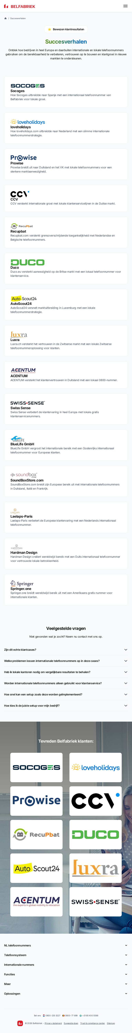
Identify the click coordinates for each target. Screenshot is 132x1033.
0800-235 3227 (51, 1015)
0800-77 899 (70, 1015)
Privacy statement (53, 1023)
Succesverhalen (18, 18)
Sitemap (111, 1023)
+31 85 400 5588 (89, 1015)
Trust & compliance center (92, 1023)
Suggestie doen (71, 1023)
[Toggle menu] (125, 6)
